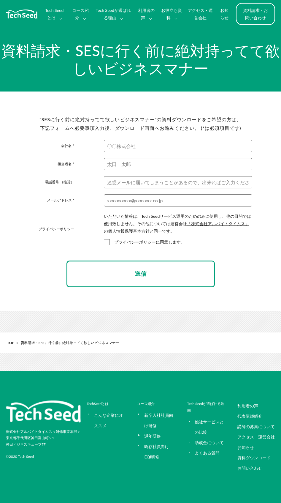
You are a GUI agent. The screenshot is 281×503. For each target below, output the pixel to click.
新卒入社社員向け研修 (158, 420)
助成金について (209, 442)
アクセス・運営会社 (200, 14)
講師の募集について (256, 426)
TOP (10, 342)
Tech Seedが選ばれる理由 (113, 14)
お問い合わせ (249, 468)
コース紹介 (80, 14)
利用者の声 (146, 14)
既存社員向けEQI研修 (156, 451)
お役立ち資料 (171, 14)
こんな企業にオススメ (108, 420)
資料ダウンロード (254, 457)
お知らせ (224, 14)
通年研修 (152, 436)
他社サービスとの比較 (209, 427)
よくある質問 (207, 452)
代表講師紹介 (249, 416)
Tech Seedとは (54, 14)
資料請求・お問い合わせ (255, 14)
